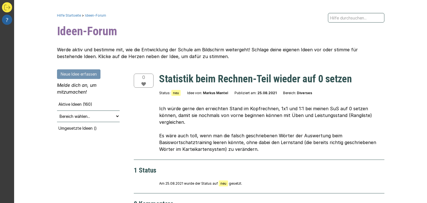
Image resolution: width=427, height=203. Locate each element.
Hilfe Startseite (69, 15)
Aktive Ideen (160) (75, 104)
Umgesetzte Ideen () (77, 128)
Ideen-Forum (95, 15)
